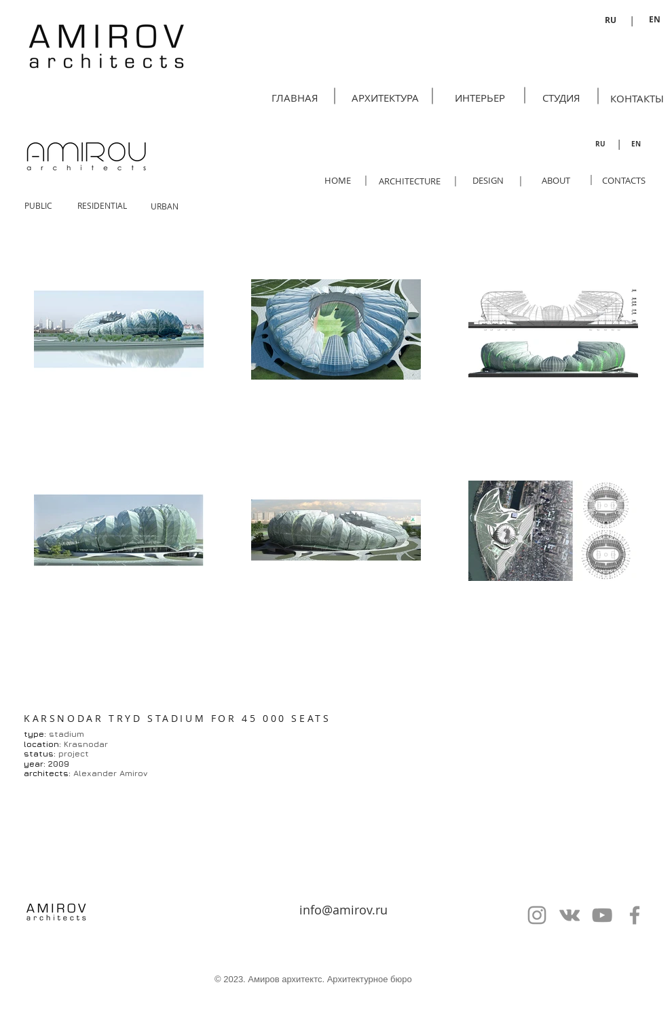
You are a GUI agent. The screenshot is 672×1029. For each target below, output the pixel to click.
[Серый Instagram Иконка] (537, 915)
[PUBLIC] (38, 206)
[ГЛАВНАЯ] (295, 97)
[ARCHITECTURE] (409, 181)
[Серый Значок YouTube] (602, 915)
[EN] (655, 19)
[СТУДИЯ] (561, 97)
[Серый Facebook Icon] (634, 915)
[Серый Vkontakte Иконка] (569, 915)
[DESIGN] (488, 180)
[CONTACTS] (623, 180)
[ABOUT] (555, 180)
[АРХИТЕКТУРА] (385, 97)
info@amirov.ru (343, 910)
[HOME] (338, 180)
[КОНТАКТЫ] (637, 98)
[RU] (610, 20)
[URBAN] (164, 206)
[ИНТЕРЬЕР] (480, 97)
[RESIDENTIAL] (102, 206)
